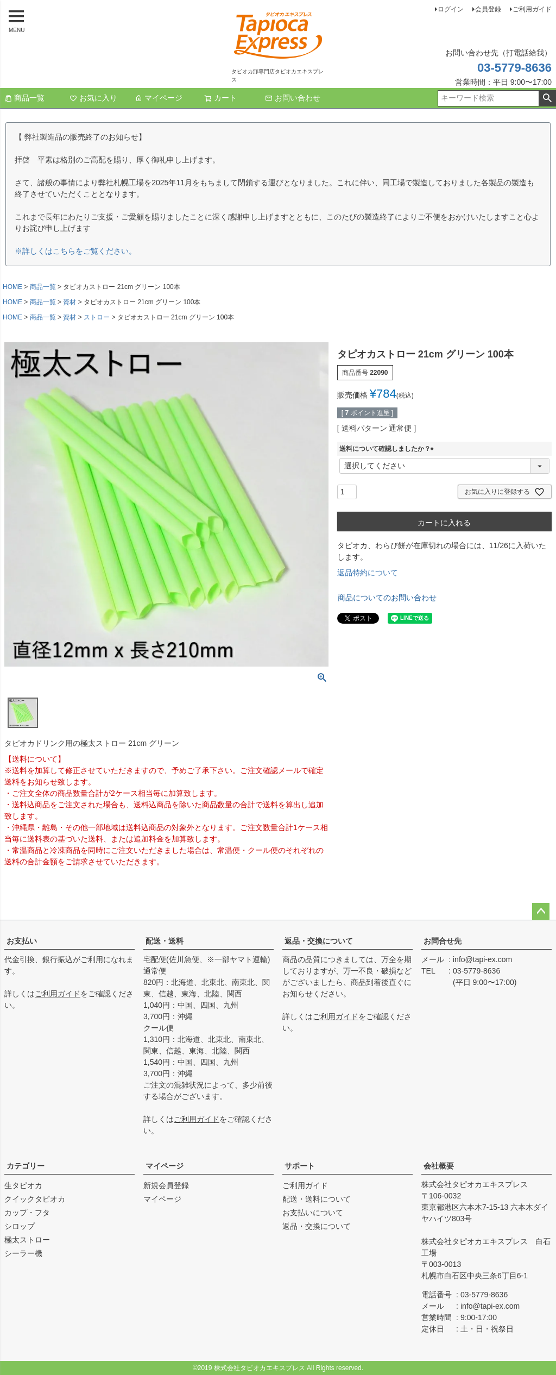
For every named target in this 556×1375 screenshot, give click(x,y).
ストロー (97, 317)
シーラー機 (23, 1253)
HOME (12, 287)
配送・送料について (316, 1199)
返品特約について (367, 572)
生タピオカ (23, 1185)
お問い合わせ (292, 97)
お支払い (22, 941)
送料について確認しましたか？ (388, 449)
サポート (300, 1165)
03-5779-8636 (514, 67)
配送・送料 (165, 941)
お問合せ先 (443, 941)
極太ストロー (27, 1239)
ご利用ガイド (532, 9)
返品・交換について (319, 941)
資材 (69, 302)
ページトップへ (540, 911)
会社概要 (439, 1165)
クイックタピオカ (34, 1199)
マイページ (158, 97)
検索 (547, 98)
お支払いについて (312, 1212)
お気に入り (93, 97)
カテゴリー (26, 1165)
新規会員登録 (166, 1185)
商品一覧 (24, 97)
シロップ (19, 1226)
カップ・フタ (27, 1212)
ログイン (451, 9)
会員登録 (488, 9)
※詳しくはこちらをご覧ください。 (75, 251)
